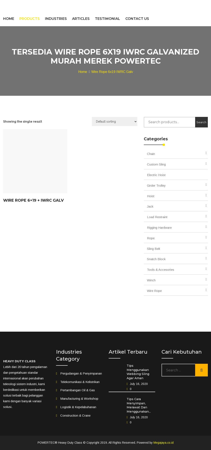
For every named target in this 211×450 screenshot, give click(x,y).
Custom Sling (156, 164)
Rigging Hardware (159, 227)
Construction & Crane (75, 415)
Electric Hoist (156, 175)
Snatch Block (156, 259)
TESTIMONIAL (107, 19)
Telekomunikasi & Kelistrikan (80, 382)
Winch (151, 280)
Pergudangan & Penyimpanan (81, 373)
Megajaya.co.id (163, 442)
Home (82, 72)
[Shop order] (114, 121)
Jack (150, 206)
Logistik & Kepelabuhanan (78, 407)
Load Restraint (157, 217)
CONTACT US (137, 19)
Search (201, 122)
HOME (8, 19)
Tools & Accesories (160, 269)
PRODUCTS (29, 19)
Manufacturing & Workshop (79, 398)
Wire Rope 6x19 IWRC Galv (112, 72)
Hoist (150, 196)
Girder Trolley (156, 185)
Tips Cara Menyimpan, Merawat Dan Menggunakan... (139, 405)
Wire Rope (154, 291)
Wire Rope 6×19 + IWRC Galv (33, 200)
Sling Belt (153, 248)
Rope (151, 238)
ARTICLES (81, 19)
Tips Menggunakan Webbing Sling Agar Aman (138, 372)
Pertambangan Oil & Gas (77, 390)
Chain (151, 154)
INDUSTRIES (56, 19)
